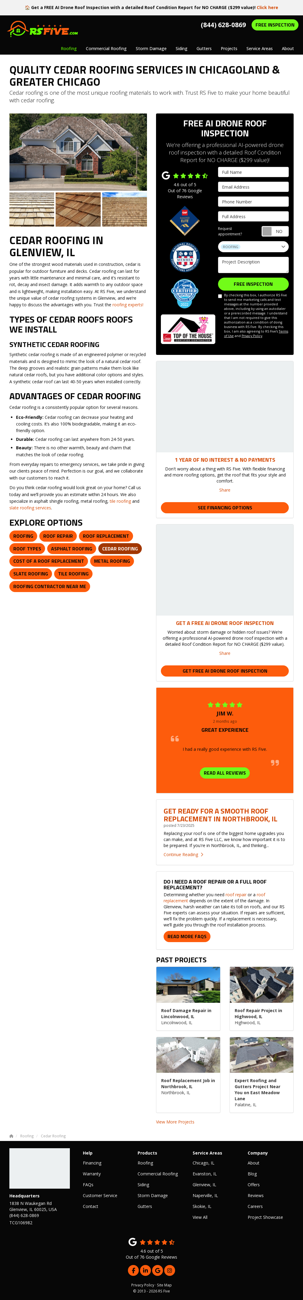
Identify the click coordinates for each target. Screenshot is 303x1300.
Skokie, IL (202, 1206)
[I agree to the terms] (220, 296)
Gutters (145, 1206)
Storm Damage (153, 1195)
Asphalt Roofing (71, 548)
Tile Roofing (73, 573)
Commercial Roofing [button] (106, 48)
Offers (254, 1184)
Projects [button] (229, 48)
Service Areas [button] (259, 48)
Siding (143, 1184)
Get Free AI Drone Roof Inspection (225, 670)
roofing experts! (127, 304)
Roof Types (27, 548)
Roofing (23, 536)
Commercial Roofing (158, 1174)
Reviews (256, 1195)
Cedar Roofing (120, 548)
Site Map (164, 1284)
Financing (92, 1163)
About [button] (288, 48)
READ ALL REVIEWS (225, 772)
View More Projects (175, 1122)
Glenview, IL (204, 1184)
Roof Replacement (106, 536)
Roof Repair (58, 536)
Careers (255, 1206)
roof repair (236, 894)
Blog (252, 1174)
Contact (90, 1206)
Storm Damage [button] (151, 48)
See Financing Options (225, 507)
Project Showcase (265, 1217)
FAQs (88, 1184)
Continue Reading (183, 854)
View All (200, 1217)
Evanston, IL (205, 1174)
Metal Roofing (112, 561)
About (253, 1163)
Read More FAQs (187, 936)
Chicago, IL (203, 1163)
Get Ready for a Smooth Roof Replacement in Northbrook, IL (220, 814)
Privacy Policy (252, 336)
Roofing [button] (69, 48)
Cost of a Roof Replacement (48, 561)
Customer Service (100, 1195)
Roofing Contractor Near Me (49, 586)
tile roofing (120, 501)
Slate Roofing (30, 573)
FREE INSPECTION (275, 24)
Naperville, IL (205, 1195)
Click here (267, 7)
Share (224, 490)
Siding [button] (181, 48)
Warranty (92, 1174)
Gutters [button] (204, 48)
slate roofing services (30, 508)
